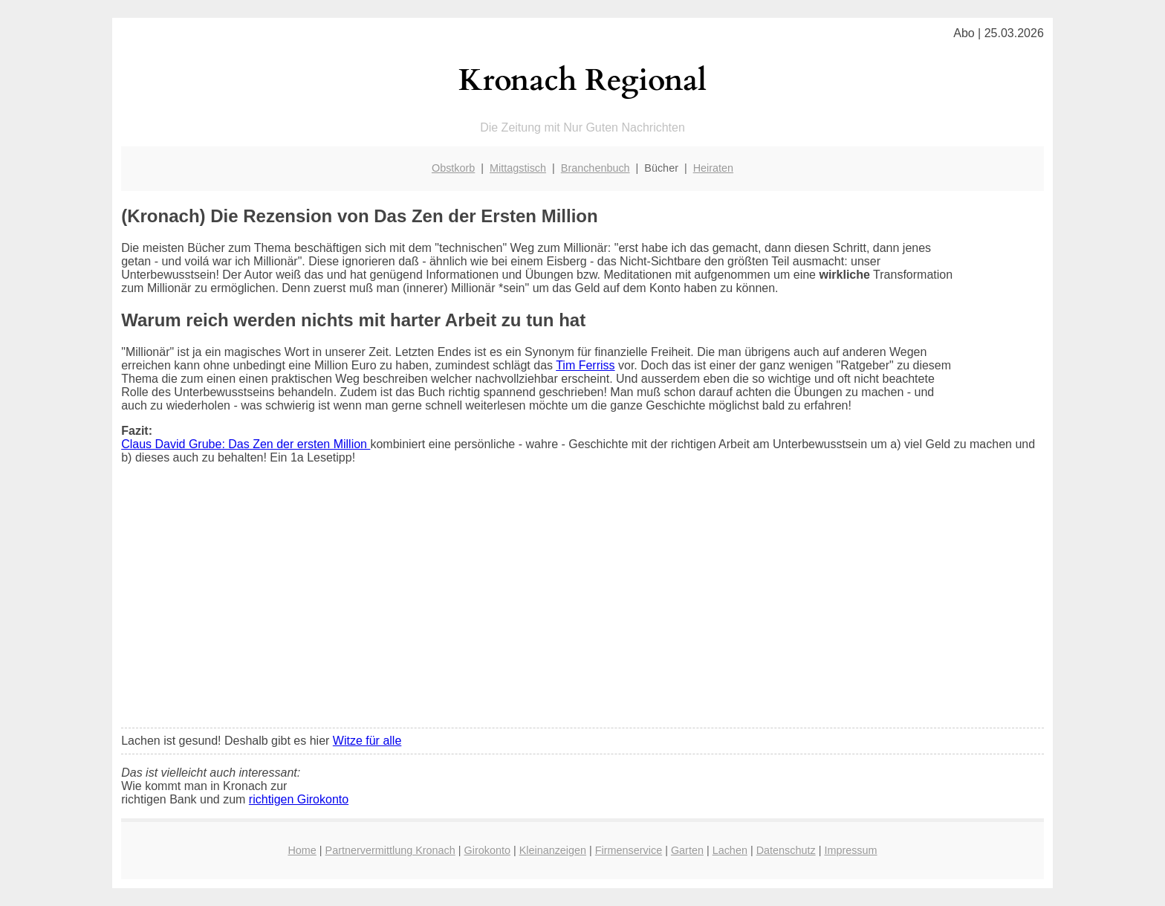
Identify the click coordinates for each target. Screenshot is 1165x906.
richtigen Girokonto (298, 799)
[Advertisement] (582, 606)
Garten (687, 850)
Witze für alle (367, 740)
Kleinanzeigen (552, 850)
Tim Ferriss (585, 365)
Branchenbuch (595, 168)
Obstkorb (453, 168)
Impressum (850, 850)
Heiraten (713, 168)
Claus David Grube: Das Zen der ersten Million (245, 444)
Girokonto (487, 850)
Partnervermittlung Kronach (390, 850)
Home (302, 850)
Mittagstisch (518, 168)
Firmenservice (628, 850)
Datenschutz (786, 850)
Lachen (730, 850)
